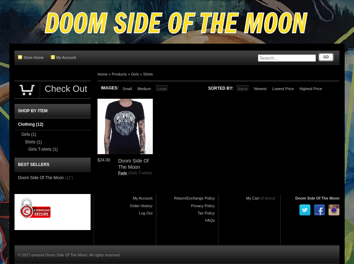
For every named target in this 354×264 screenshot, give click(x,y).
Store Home (31, 57)
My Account (63, 57)
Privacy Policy (203, 206)
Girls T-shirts (43, 149)
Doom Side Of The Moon (41, 177)
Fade (122, 173)
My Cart (253, 198)
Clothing (30, 124)
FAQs (210, 220)
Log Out (145, 213)
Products (119, 74)
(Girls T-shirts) (140, 173)
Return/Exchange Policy (194, 198)
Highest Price (310, 89)
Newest (260, 89)
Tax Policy (206, 213)
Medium (144, 89)
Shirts (148, 74)
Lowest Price (283, 89)
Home (102, 74)
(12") (69, 178)
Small (127, 89)
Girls (135, 74)
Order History (141, 206)
